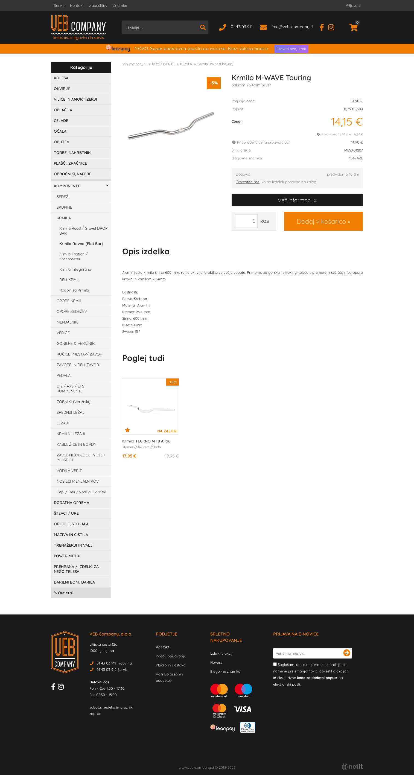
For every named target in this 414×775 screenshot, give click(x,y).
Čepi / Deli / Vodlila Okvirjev (81, 492)
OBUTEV (61, 141)
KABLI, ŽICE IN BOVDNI (77, 444)
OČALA (60, 131)
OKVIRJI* (62, 88)
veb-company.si (134, 64)
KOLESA (61, 77)
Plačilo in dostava (170, 665)
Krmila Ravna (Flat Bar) (81, 243)
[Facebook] (324, 26)
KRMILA (64, 217)
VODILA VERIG (69, 470)
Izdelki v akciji (221, 653)
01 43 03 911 (242, 26)
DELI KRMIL (69, 279)
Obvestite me (248, 181)
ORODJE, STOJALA (71, 523)
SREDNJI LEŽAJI (71, 412)
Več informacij (295, 200)
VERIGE (63, 332)
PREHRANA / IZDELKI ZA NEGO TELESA (76, 569)
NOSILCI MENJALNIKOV (78, 481)
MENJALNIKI (68, 322)
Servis (59, 5)
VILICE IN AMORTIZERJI (75, 99)
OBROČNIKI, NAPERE (72, 173)
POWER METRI (67, 555)
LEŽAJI (63, 423)
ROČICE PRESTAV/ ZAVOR (79, 354)
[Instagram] (333, 26)
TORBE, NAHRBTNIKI (73, 152)
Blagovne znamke (225, 671)
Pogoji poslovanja (171, 656)
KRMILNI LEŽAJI (71, 433)
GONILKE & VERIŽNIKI (76, 343)
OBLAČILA (63, 109)
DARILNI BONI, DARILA (74, 582)
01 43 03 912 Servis (112, 669)
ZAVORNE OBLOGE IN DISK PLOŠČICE (81, 457)
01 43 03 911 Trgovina (114, 663)
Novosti (216, 662)
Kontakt (77, 5)
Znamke (120, 5)
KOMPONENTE (67, 185)
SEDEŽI (63, 196)
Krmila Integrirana (75, 269)
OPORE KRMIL (69, 300)
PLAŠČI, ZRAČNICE (70, 163)
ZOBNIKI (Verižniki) (73, 401)
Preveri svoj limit (291, 48)
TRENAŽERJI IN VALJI (74, 545)
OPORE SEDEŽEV (72, 311)
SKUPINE (64, 207)
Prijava (353, 5)
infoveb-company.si (292, 26)
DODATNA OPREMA (71, 502)
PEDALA (64, 375)
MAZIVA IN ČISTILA (71, 534)
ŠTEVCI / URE (66, 513)
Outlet (63, 592)
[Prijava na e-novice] (347, 653)
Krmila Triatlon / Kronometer (73, 256)
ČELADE (61, 120)
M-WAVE (356, 158)
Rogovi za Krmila (74, 290)
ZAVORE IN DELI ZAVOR (78, 364)
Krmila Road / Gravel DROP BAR (83, 231)
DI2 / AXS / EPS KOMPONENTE (70, 389)
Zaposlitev (98, 5)
